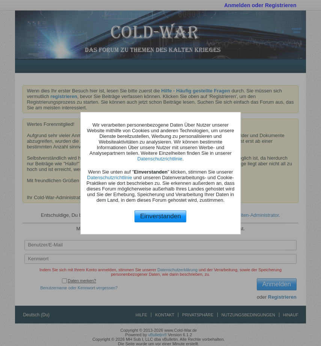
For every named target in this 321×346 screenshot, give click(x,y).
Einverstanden (160, 216)
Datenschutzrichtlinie (159, 159)
